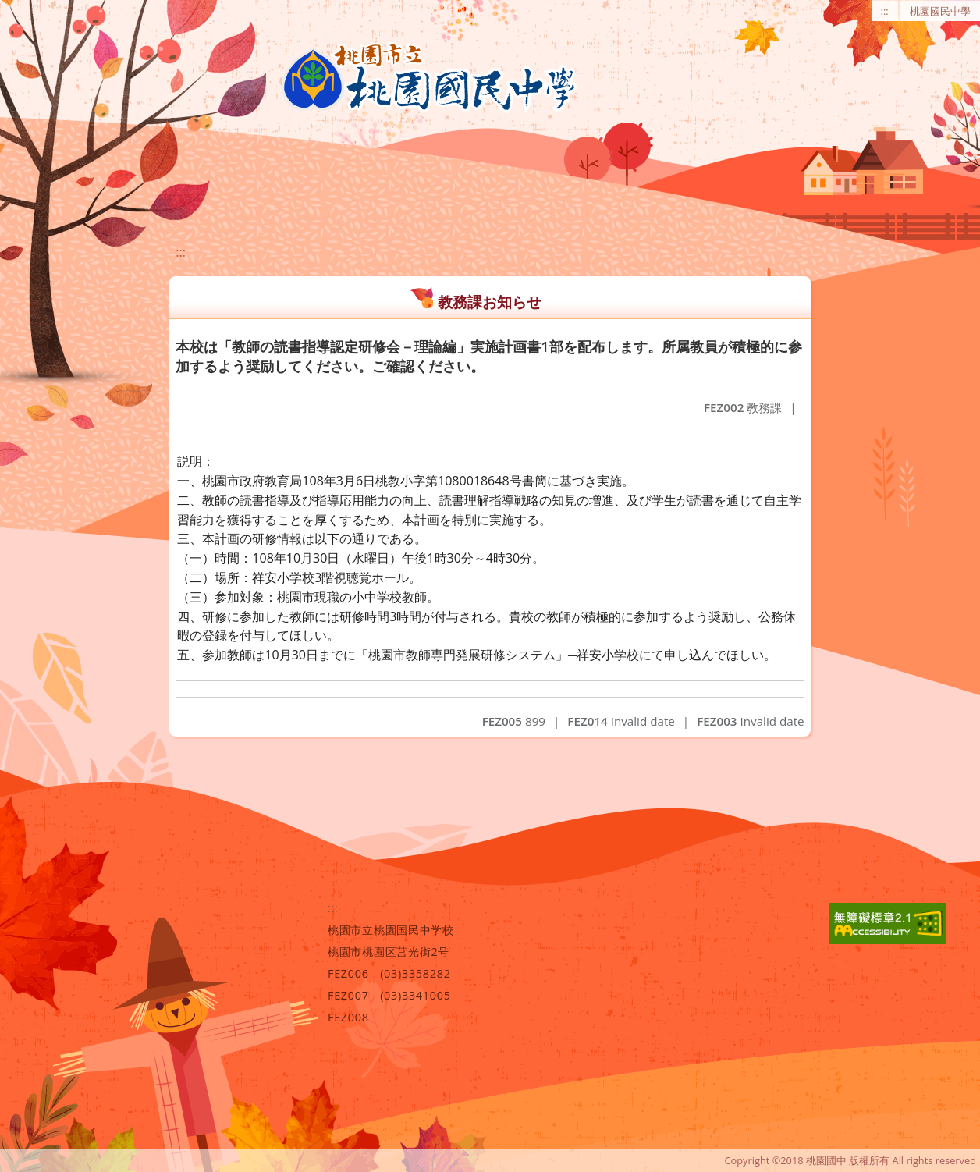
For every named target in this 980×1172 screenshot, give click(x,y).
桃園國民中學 (940, 11)
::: (885, 11)
